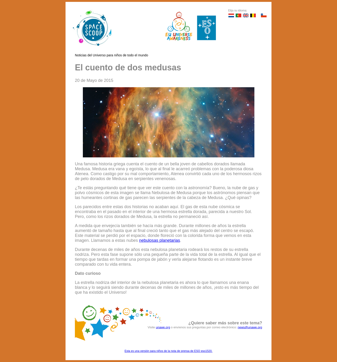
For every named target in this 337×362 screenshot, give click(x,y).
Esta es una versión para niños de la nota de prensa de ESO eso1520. (168, 351)
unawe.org (163, 327)
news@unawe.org (250, 327)
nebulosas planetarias (159, 240)
